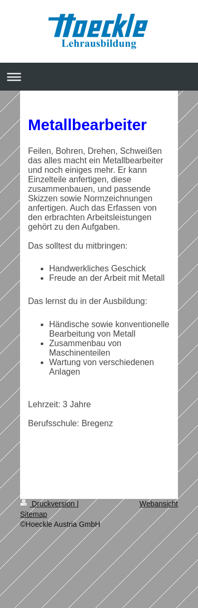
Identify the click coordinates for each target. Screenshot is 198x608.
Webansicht (158, 503)
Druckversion (48, 503)
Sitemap (33, 514)
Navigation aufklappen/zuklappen (99, 76)
